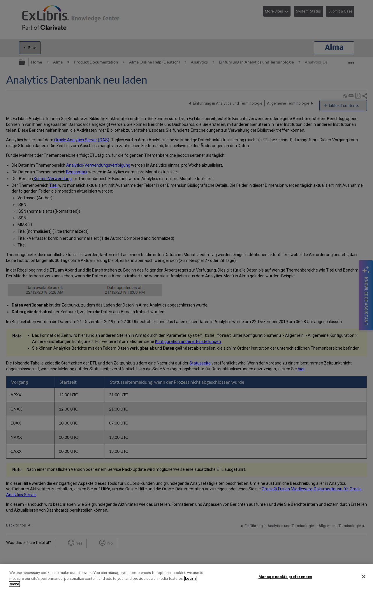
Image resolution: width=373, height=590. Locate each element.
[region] (186, 577)
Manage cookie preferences (285, 576)
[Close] (363, 576)
